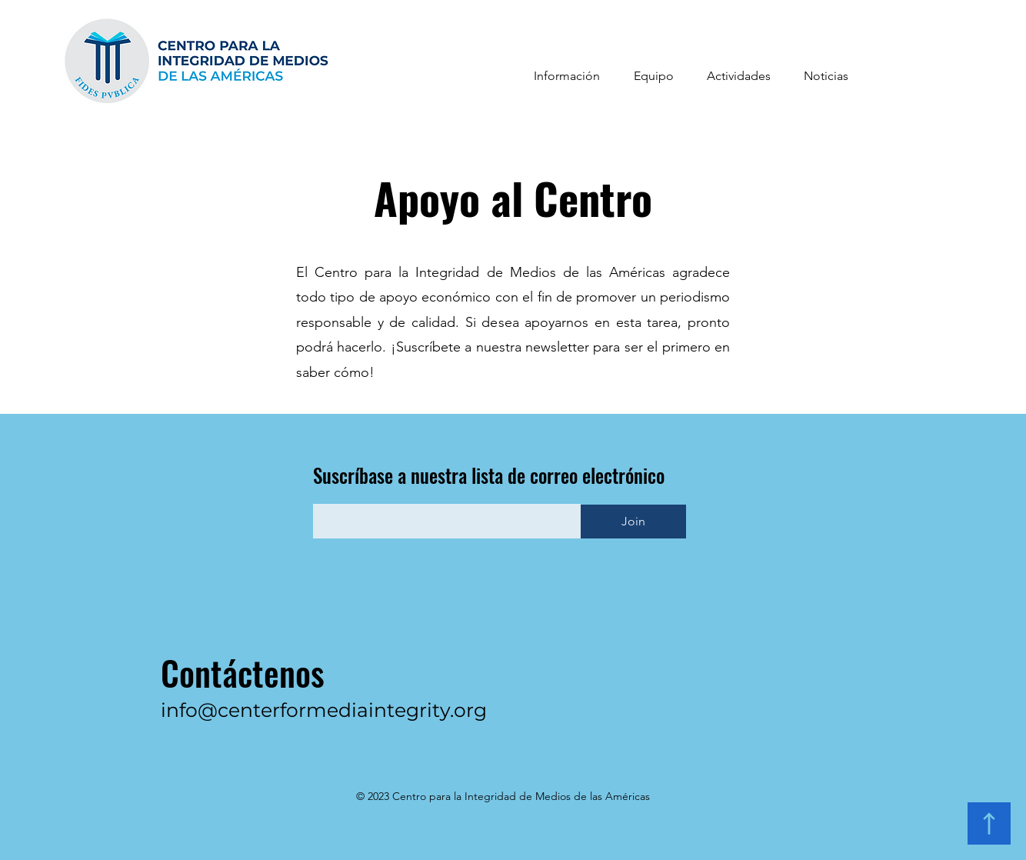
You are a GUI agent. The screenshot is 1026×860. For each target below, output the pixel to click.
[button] (567, 76)
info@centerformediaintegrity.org (324, 710)
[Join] (633, 521)
